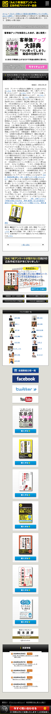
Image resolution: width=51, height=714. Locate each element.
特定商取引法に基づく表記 (35, 702)
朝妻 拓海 (37, 318)
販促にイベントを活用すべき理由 (21, 672)
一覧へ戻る (25, 245)
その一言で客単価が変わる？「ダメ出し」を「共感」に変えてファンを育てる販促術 (25, 664)
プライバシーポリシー (16, 702)
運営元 (4, 702)
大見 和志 (14, 342)
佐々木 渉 (37, 355)
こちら (8, 91)
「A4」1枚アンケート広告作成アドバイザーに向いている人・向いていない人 (25, 687)
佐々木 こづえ (14, 348)
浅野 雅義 (14, 318)
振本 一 (14, 324)
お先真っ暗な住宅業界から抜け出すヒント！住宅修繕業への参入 (25, 656)
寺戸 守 (37, 348)
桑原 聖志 (37, 336)
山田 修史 (14, 361)
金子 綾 (14, 330)
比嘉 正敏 (37, 324)
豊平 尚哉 (14, 355)
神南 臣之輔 (37, 330)
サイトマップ (6, 705)
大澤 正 (37, 342)
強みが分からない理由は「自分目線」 (22, 679)
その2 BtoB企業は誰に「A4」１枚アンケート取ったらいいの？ (25, 177)
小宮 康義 (14, 336)
